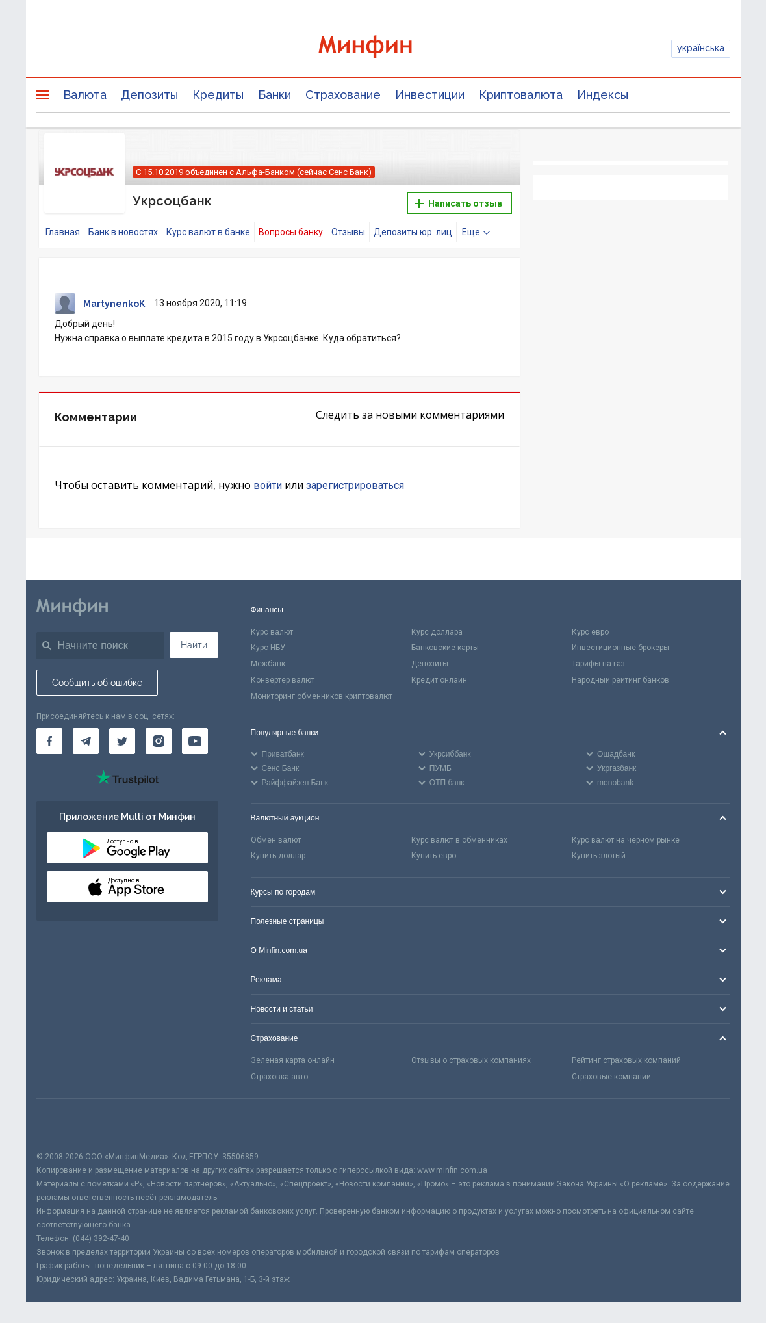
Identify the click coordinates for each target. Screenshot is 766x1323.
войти (267, 485)
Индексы (602, 94)
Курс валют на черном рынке (626, 840)
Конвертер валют (282, 680)
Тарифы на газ (598, 663)
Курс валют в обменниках (459, 840)
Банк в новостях (123, 232)
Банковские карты (445, 647)
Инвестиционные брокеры (620, 647)
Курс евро (590, 631)
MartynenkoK (114, 303)
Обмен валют (276, 840)
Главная (62, 232)
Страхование (343, 94)
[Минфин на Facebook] (49, 741)
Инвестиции (430, 94)
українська (700, 48)
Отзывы (348, 232)
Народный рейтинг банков (620, 680)
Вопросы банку (291, 232)
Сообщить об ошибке (97, 682)
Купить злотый (599, 855)
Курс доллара (437, 631)
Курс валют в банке (208, 232)
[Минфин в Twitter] (122, 741)
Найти (194, 645)
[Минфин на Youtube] (195, 741)
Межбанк (268, 663)
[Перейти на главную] (383, 48)
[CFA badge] (65, 1124)
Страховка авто (279, 1076)
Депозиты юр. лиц (413, 232)
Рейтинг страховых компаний (626, 1060)
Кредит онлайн (439, 680)
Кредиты (218, 94)
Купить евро (433, 855)
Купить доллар (278, 855)
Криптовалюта (521, 94)
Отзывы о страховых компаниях (471, 1060)
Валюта (85, 94)
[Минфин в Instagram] (159, 741)
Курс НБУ (268, 647)
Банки (274, 94)
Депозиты (149, 94)
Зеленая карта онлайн (293, 1060)
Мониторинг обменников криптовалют (321, 696)
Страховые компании (611, 1076)
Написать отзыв (458, 203)
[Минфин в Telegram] (86, 741)
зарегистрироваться (355, 485)
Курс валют (272, 631)
